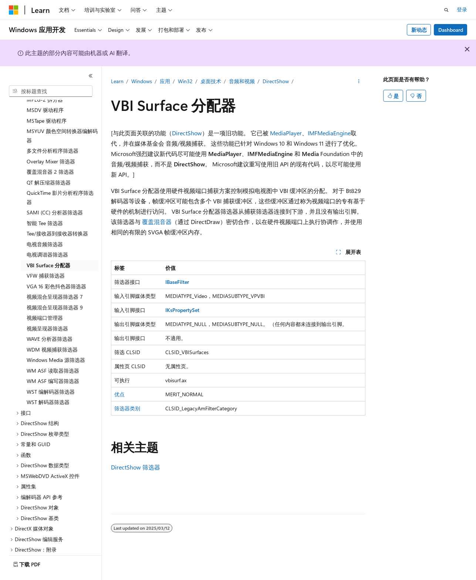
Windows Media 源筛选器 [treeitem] (56, 339)
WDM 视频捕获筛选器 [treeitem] (52, 329)
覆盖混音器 (157, 221)
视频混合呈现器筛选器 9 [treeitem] (55, 287)
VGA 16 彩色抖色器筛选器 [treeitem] (56, 265)
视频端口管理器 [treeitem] (45, 297)
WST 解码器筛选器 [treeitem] (48, 381)
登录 (462, 9)
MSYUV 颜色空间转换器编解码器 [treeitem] (62, 115)
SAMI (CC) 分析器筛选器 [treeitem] (55, 192)
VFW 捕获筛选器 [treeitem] (46, 255)
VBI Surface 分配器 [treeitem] (48, 244)
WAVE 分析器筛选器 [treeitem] (49, 318)
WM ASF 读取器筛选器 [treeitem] (53, 350)
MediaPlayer (286, 133)
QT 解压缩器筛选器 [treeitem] (49, 162)
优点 (119, 394)
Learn (117, 81)
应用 (165, 81)
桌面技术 (210, 81)
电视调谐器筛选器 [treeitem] (47, 234)
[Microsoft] (13, 10)
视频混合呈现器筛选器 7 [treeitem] (55, 276)
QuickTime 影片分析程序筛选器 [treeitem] (60, 177)
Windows (141, 81)
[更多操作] (358, 82)
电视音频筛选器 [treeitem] (45, 223)
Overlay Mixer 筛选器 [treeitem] (51, 141)
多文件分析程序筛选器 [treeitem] (52, 130)
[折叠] (90, 75)
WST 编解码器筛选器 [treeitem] (51, 371)
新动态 (419, 29)
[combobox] (50, 91)
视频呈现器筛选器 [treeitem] (47, 308)
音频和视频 (242, 81)
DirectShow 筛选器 (135, 467)
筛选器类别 (127, 408)
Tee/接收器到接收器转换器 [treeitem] (57, 213)
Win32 (185, 81)
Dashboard (450, 29)
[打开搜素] (446, 10)
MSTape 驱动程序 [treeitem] (47, 100)
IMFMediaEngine (329, 133)
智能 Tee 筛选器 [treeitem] (45, 202)
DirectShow (276, 81)
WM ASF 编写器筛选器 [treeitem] (53, 360)
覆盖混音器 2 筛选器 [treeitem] (50, 151)
